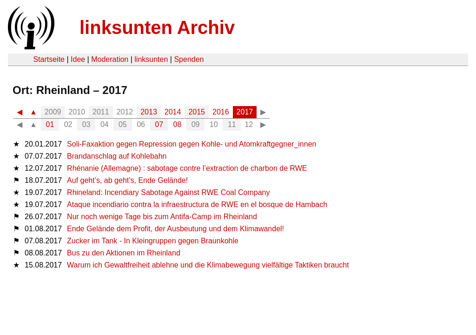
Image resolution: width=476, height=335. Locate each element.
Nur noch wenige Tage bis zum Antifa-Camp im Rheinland (162, 217)
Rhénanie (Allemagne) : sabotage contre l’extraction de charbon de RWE (187, 168)
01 (50, 124)
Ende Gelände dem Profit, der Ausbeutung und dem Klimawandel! (175, 229)
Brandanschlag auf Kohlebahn (116, 156)
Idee (78, 59)
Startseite (49, 59)
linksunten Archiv (157, 27)
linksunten (151, 59)
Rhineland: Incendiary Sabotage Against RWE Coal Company (168, 192)
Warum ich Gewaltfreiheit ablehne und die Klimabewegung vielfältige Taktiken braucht (208, 265)
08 (177, 124)
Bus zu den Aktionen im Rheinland (123, 253)
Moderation (109, 59)
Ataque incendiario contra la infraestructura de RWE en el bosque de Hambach (197, 204)
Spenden (189, 59)
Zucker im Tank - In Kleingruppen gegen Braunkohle (152, 241)
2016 (220, 112)
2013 (148, 112)
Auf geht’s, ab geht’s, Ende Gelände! (127, 180)
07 (159, 124)
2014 (173, 112)
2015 (196, 112)
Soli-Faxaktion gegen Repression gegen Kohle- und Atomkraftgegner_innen (191, 144)
